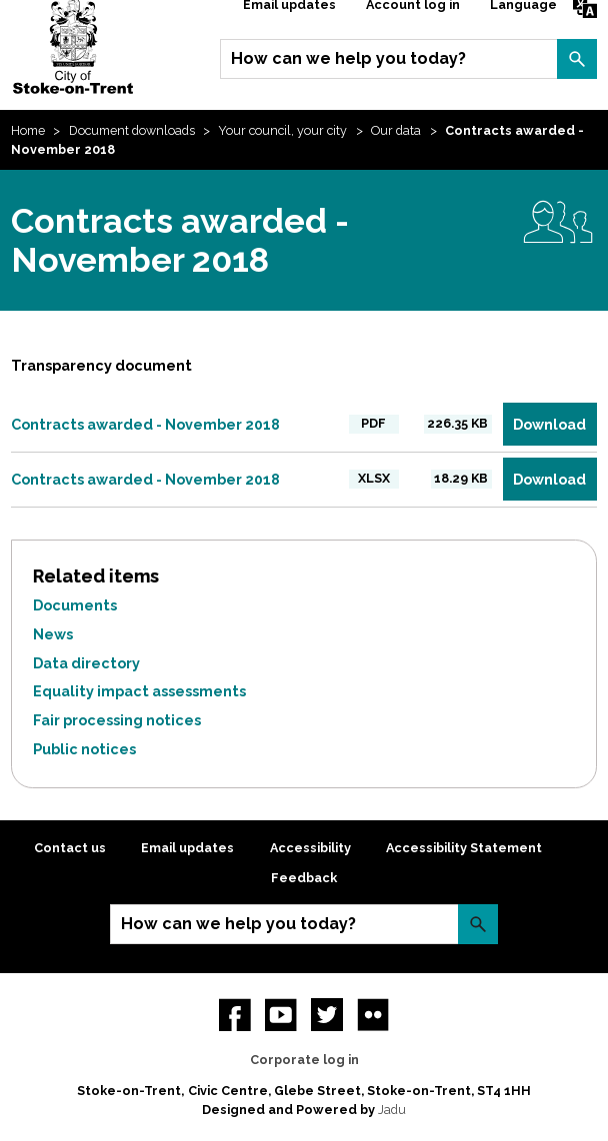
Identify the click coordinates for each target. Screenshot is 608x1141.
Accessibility (310, 847)
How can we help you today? (348, 58)
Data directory (86, 662)
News (53, 633)
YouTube (281, 1014)
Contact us (70, 847)
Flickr (373, 1014)
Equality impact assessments (139, 690)
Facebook (235, 1014)
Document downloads (132, 130)
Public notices (84, 748)
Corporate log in (304, 1059)
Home (28, 130)
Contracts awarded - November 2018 (145, 424)
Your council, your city (282, 130)
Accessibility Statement (464, 847)
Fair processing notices (117, 719)
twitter (327, 1014)
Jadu (392, 1109)
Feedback (304, 877)
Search (577, 59)
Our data (396, 130)
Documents (75, 604)
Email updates (187, 847)
